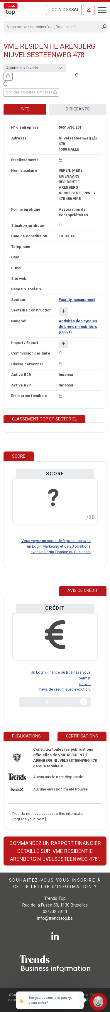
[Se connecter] (88, 10)
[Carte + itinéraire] (94, 138)
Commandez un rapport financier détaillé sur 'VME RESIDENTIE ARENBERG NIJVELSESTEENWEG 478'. (55, 851)
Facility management (77, 299)
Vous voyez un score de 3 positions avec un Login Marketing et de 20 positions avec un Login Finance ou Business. (56, 546)
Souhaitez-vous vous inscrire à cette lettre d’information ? (55, 883)
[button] (63, 311)
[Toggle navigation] (100, 9)
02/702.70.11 (55, 911)
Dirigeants (78, 109)
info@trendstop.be (55, 918)
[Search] (53, 27)
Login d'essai (64, 9)
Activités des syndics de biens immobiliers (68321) (78, 326)
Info (25, 109)
